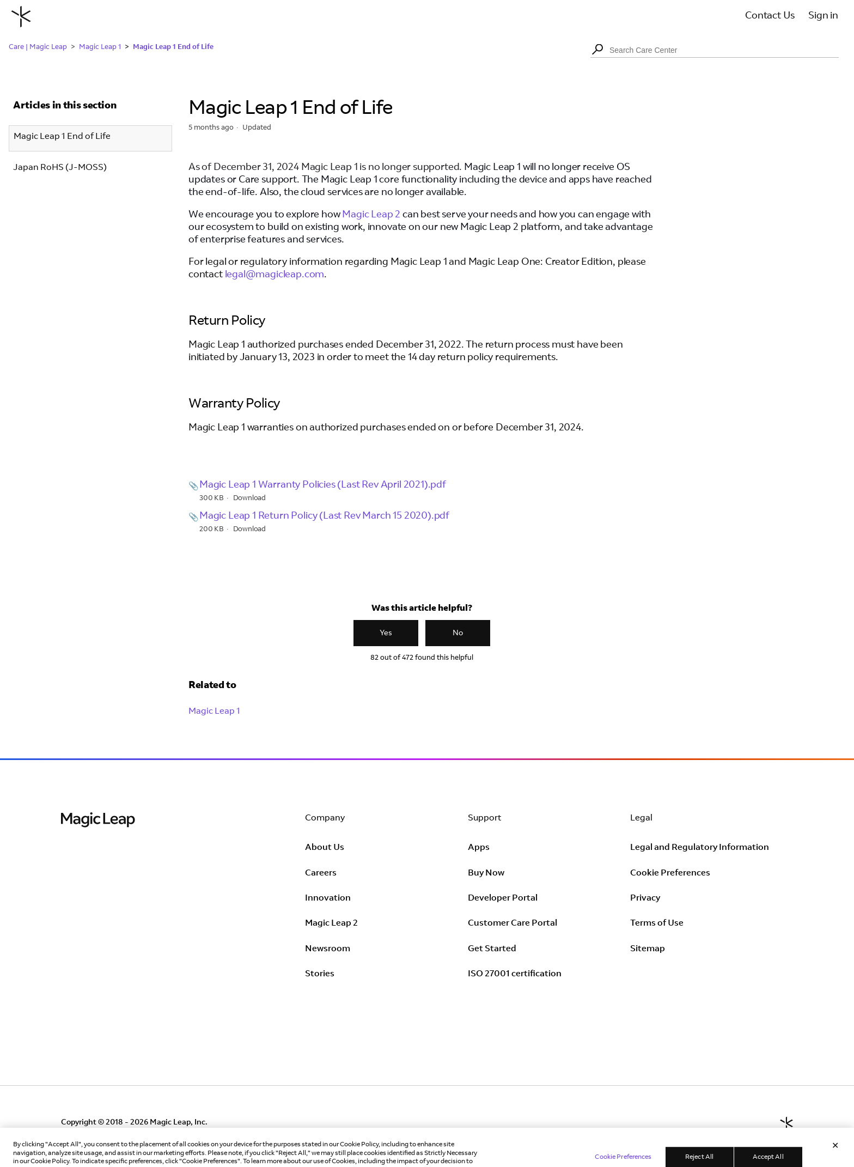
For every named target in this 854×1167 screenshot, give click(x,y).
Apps (479, 847)
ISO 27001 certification (515, 974)
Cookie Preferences (670, 873)
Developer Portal (503, 898)
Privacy (645, 898)
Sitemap (647, 949)
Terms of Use (657, 923)
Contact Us (770, 16)
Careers (321, 873)
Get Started (492, 949)
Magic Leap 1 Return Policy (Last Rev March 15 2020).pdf (324, 516)
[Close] (835, 1155)
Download (249, 498)
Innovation (328, 898)
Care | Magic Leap (38, 47)
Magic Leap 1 (100, 47)
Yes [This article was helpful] (386, 633)
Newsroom (327, 949)
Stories (319, 974)
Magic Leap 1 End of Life (173, 46)
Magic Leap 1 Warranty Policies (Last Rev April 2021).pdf (322, 485)
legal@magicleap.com (275, 275)
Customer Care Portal (512, 923)
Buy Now (486, 873)
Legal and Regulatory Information (699, 847)
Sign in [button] (823, 16)
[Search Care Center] (714, 50)
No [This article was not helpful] (458, 633)
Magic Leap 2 (370, 215)
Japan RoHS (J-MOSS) (60, 167)
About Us (324, 847)
